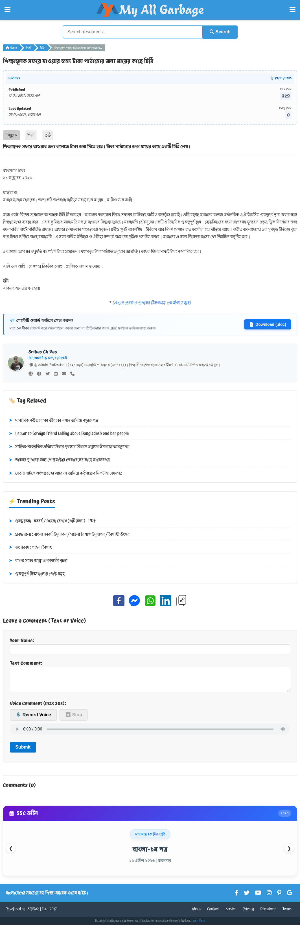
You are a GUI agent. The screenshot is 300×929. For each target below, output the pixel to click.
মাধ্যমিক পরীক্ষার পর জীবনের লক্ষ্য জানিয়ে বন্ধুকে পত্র (53, 420)
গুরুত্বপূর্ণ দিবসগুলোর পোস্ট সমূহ (37, 573)
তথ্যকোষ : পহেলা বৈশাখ (30, 547)
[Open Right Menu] (292, 10)
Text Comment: (150, 678)
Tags (11, 135)
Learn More (198, 925)
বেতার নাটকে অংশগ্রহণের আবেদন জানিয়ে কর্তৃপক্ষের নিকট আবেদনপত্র (65, 473)
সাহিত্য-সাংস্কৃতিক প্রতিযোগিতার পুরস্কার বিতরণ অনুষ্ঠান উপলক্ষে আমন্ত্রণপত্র (69, 446)
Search (219, 31)
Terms (287, 913)
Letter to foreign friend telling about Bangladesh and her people (69, 433)
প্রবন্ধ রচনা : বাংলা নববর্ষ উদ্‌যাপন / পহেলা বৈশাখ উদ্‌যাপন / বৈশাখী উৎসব (69, 534)
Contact (213, 913)
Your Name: (150, 645)
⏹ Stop (73, 719)
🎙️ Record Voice (33, 719)
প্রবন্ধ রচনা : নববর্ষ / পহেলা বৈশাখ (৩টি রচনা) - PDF (52, 521)
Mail (28, 47)
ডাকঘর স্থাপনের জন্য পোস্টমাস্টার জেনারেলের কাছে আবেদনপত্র (59, 460)
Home (11, 47)
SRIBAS (33, 913)
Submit (22, 751)
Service (230, 913)
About (196, 913)
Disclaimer (268, 913)
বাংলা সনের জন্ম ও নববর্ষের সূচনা (38, 560)
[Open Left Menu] (7, 10)
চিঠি (42, 47)
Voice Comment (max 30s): (38, 707)
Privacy (248, 913)
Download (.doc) (267, 324)
